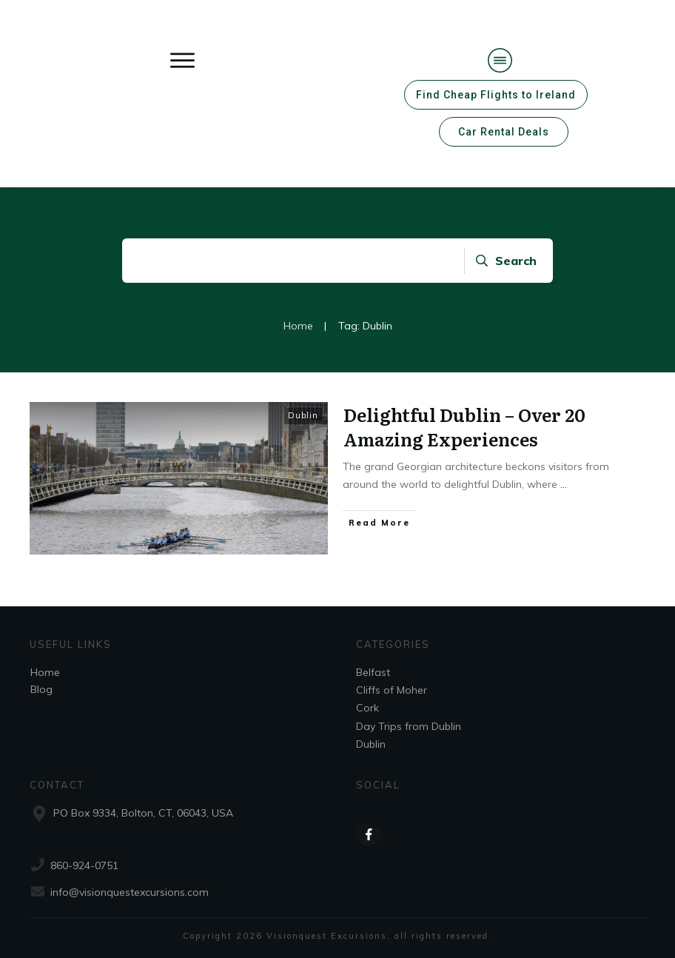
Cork (367, 707)
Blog (41, 689)
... (563, 484)
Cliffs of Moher (391, 690)
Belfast (373, 672)
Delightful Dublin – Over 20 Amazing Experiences (464, 426)
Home (45, 672)
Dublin (303, 415)
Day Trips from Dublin (408, 726)
